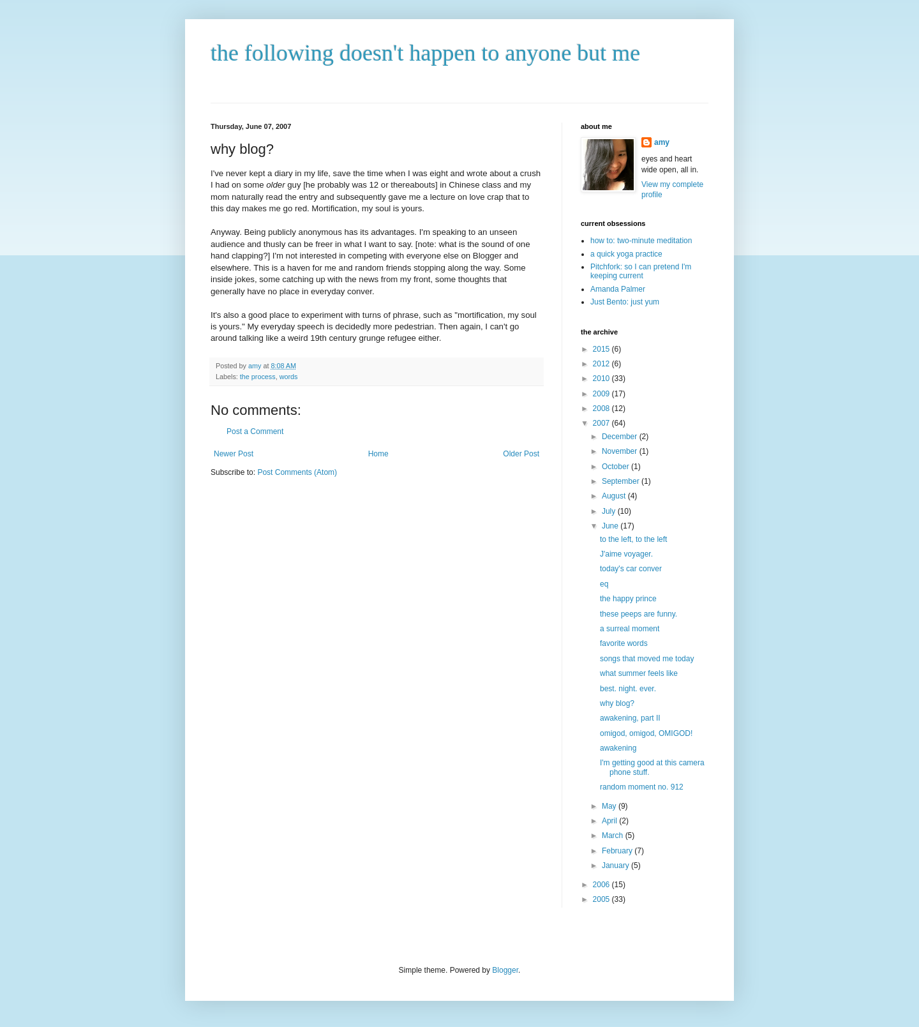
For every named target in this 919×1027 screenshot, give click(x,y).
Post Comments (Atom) (297, 472)
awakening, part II (630, 718)
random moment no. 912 (642, 787)
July (610, 511)
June (611, 525)
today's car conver (631, 568)
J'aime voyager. (626, 554)
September (621, 481)
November (620, 451)
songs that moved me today (647, 658)
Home (378, 453)
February (618, 850)
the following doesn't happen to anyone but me (425, 53)
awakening (618, 748)
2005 (602, 899)
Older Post (521, 453)
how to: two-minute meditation (641, 240)
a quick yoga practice (626, 254)
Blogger (505, 970)
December (620, 436)
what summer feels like (639, 673)
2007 (602, 423)
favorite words (624, 643)
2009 (602, 393)
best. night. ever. (628, 688)
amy (661, 142)
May (610, 806)
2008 (602, 408)
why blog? (617, 703)
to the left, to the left (633, 539)
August (615, 495)
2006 (602, 884)
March (613, 835)
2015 (602, 349)
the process (258, 376)
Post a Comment (255, 431)
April (610, 820)
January (616, 865)
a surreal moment (629, 628)
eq (604, 584)
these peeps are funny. (638, 614)
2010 (602, 378)
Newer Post (233, 453)
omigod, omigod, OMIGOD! (646, 733)
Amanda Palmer (617, 289)
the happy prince (628, 598)
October (616, 466)
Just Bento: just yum (624, 301)
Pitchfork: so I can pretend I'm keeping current (640, 271)
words (289, 376)
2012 (602, 363)
